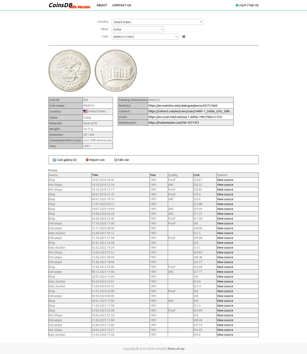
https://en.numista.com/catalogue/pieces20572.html (183, 105)
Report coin (97, 160)
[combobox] (157, 22)
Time (95, 175)
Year (153, 175)
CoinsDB (60, 5)
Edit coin (123, 160)
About (102, 5)
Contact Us (121, 5)
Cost (196, 175)
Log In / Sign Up (249, 5)
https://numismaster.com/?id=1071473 (174, 122)
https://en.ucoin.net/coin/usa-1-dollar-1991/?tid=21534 (185, 117)
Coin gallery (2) (67, 160)
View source (225, 180)
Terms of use (176, 348)
